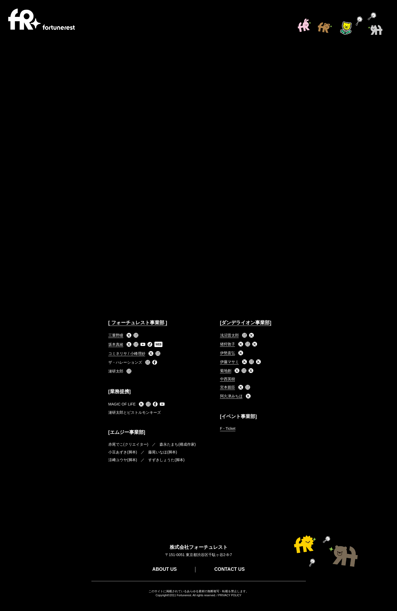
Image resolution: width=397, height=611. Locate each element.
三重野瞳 (115, 335)
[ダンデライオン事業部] (246, 322)
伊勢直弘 (227, 353)
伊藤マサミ (229, 362)
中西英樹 (227, 379)
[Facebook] (154, 362)
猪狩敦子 (227, 344)
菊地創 (225, 370)
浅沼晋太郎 (229, 335)
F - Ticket (228, 428)
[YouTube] (142, 344)
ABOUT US (164, 569)
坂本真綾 (115, 344)
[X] (129, 335)
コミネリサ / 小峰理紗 (126, 353)
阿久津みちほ (231, 396)
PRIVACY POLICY (230, 595)
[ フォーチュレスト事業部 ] (137, 322)
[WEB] (158, 344)
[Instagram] (135, 335)
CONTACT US (229, 569)
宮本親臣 (227, 387)
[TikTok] (149, 344)
